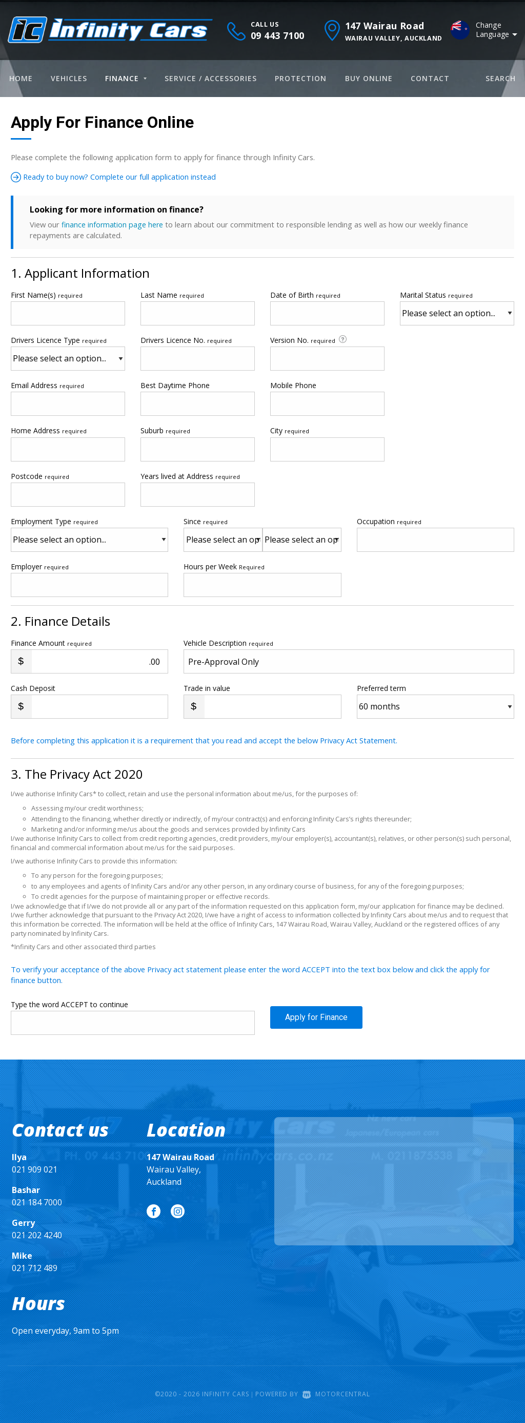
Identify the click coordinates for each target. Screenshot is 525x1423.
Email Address (47, 385)
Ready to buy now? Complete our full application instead (125, 176)
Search (501, 78)
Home (21, 78)
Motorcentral (336, 1394)
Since (206, 521)
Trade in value (207, 688)
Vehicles (69, 78)
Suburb (165, 430)
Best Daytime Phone (175, 385)
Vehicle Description (228, 643)
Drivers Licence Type (59, 340)
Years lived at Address (190, 475)
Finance (126, 78)
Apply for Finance (316, 1022)
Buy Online (369, 78)
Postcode (40, 475)
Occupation (389, 521)
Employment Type (89, 533)
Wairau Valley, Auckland (180, 1169)
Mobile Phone (293, 385)
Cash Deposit (33, 688)
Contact (430, 78)
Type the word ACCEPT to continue (69, 1004)
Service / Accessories (211, 78)
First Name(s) (47, 294)
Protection (301, 78)
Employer (40, 566)
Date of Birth (305, 294)
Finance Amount (51, 643)
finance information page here (113, 224)
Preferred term (381, 688)
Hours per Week (224, 566)
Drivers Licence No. (186, 340)
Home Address (49, 430)
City (289, 430)
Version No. (309, 339)
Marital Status (436, 294)
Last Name (172, 294)
